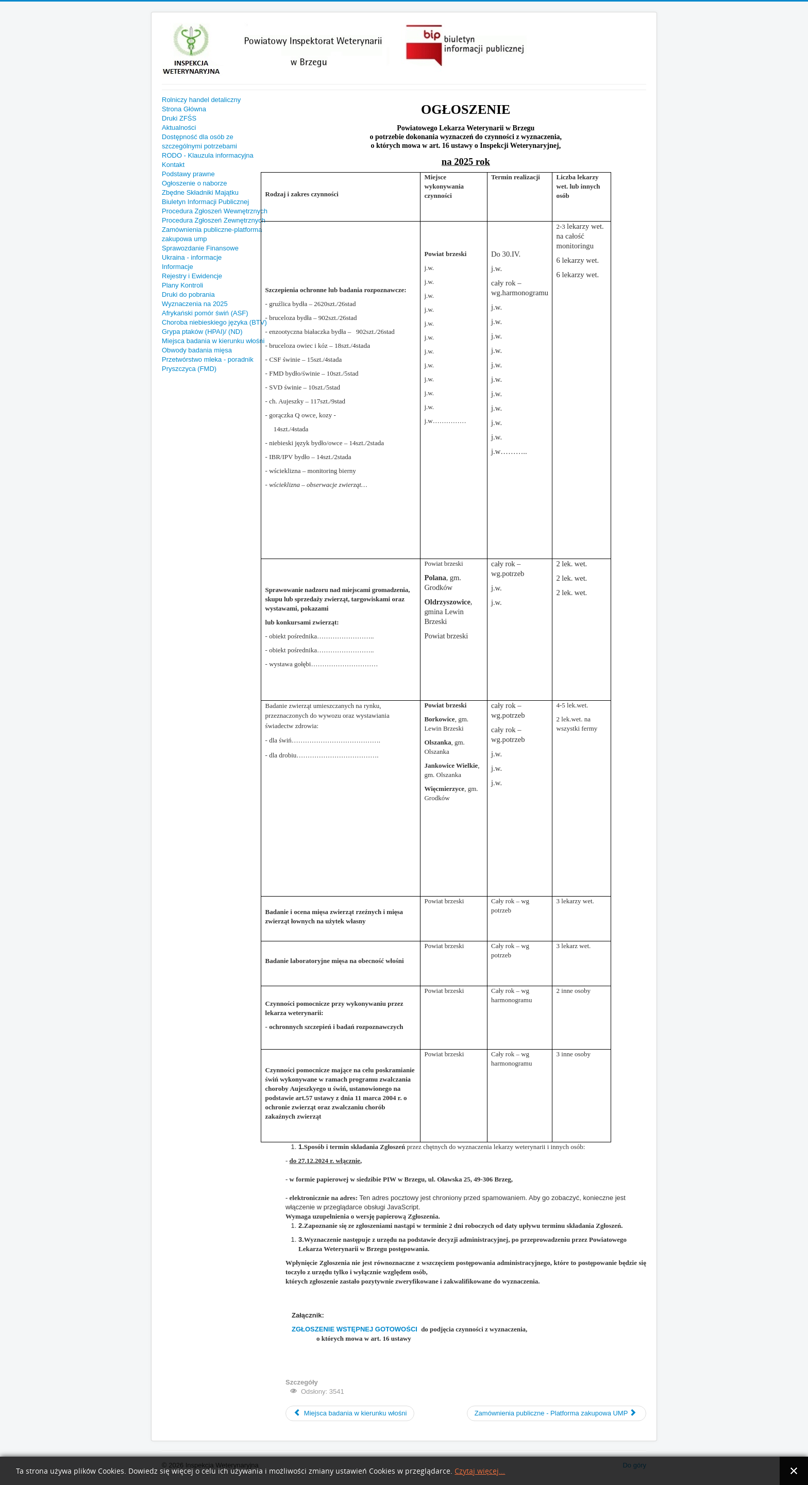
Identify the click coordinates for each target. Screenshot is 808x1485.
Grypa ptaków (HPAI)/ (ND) (202, 331)
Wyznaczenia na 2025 (195, 304)
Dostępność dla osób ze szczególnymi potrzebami (199, 141)
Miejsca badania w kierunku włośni (213, 341)
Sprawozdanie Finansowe (200, 248)
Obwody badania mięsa (197, 350)
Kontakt (173, 164)
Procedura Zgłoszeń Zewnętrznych (213, 220)
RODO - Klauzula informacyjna (208, 155)
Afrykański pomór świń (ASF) (205, 313)
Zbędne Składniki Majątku (200, 192)
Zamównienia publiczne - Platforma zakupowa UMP (556, 1413)
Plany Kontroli (182, 285)
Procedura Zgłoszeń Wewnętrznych (214, 211)
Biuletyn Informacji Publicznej (205, 202)
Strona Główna (184, 109)
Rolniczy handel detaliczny (201, 100)
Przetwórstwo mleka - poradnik (208, 359)
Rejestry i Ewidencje (192, 276)
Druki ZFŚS (179, 118)
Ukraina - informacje (192, 257)
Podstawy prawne (188, 174)
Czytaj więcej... (479, 1471)
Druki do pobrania (188, 294)
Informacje (177, 267)
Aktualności (179, 127)
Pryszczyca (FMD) (189, 369)
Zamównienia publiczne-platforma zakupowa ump (212, 234)
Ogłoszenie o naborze (194, 183)
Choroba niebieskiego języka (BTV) (214, 322)
